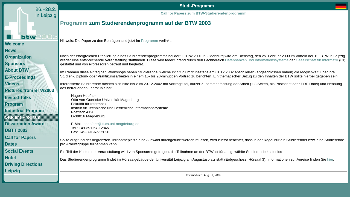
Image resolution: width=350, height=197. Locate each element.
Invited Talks (18, 97)
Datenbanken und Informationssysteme (256, 60)
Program (14, 104)
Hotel (10, 157)
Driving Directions (24, 164)
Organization (18, 57)
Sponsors (15, 63)
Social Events (19, 151)
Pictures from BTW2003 (29, 90)
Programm (74, 23)
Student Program (22, 117)
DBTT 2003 (16, 130)
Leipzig (12, 171)
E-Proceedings (20, 77)
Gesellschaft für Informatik (317, 60)
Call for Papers (20, 137)
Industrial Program (24, 110)
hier (330, 159)
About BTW (17, 70)
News (10, 50)
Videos (12, 84)
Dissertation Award (25, 123)
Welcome (14, 44)
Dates (11, 144)
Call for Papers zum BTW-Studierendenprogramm (204, 13)
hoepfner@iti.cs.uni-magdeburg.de (111, 124)
